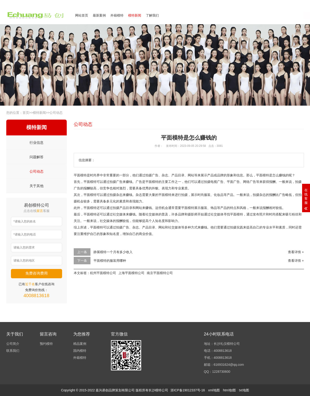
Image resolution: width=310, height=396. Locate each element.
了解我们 (152, 15)
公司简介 (258, 3)
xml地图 (214, 390)
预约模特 (46, 344)
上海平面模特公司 (131, 273)
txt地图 (244, 390)
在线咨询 (256, 15)
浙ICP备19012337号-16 (187, 390)
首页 (26, 112)
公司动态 (56, 112)
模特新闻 (134, 15)
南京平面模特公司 (160, 273)
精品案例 (79, 344)
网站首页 (81, 15)
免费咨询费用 (36, 273)
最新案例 (99, 15)
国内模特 (79, 350)
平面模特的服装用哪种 (109, 260)
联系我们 (275, 3)
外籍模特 (116, 15)
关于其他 (36, 186)
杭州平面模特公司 (103, 273)
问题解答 (36, 157)
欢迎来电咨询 (295, 3)
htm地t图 (229, 390)
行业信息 (36, 142)
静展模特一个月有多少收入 (113, 252)
